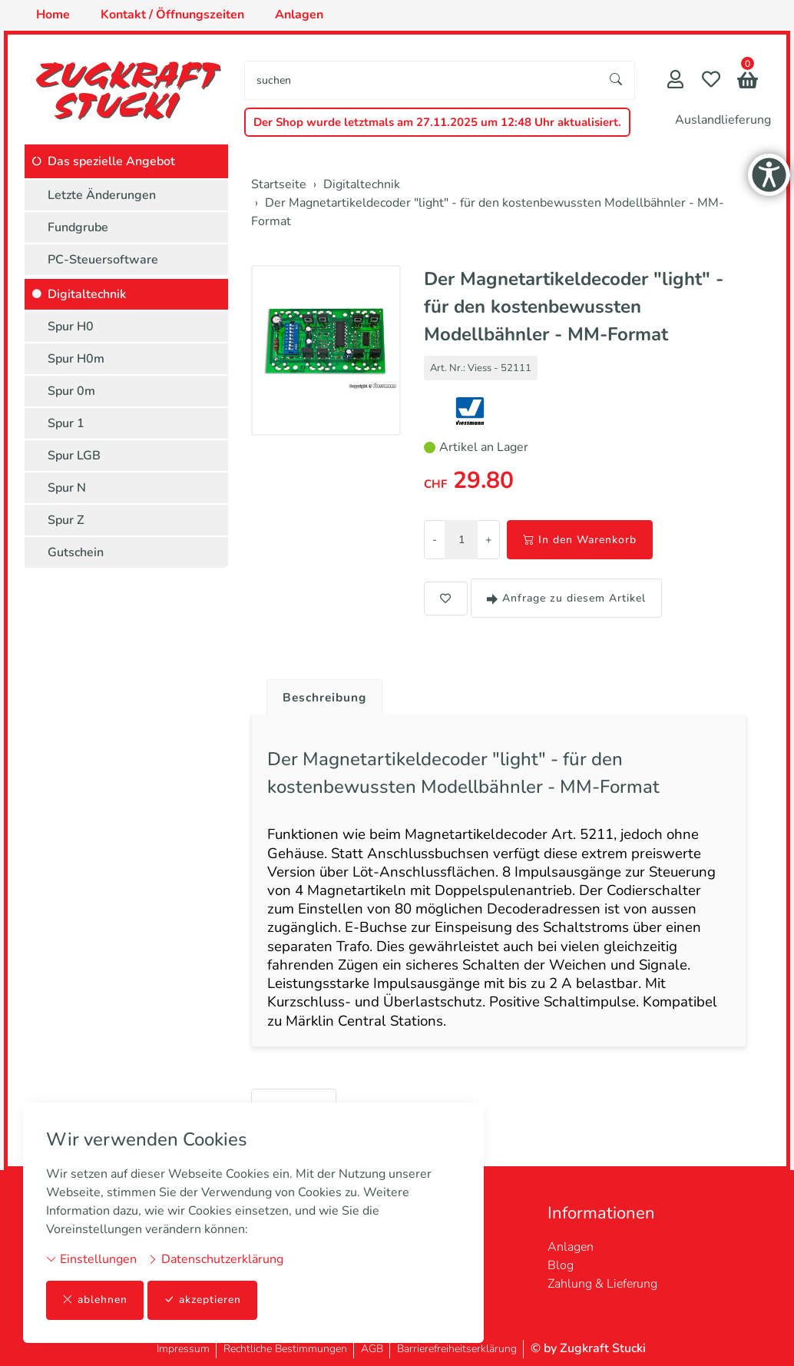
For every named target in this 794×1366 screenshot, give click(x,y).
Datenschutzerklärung (215, 1259)
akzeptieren (203, 1300)
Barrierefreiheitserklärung (457, 1348)
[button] (747, 82)
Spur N (67, 487)
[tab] (320, 693)
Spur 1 (66, 423)
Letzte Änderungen (102, 195)
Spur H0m (76, 358)
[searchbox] (421, 80)
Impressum (183, 1348)
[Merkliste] (711, 81)
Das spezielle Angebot (111, 161)
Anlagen (571, 1246)
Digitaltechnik (87, 294)
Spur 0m (71, 391)
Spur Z (66, 520)
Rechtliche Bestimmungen (285, 1348)
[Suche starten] (616, 80)
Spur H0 (71, 326)
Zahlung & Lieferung (602, 1283)
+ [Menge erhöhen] (488, 539)
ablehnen (94, 1300)
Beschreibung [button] (326, 697)
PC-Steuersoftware (103, 259)
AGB (372, 1348)
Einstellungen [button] (91, 1259)
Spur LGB (74, 455)
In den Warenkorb (580, 540)
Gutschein (76, 552)
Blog (561, 1265)
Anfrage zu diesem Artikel (566, 598)
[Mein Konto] (675, 81)
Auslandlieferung (723, 119)
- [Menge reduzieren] (434, 539)
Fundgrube (78, 227)
